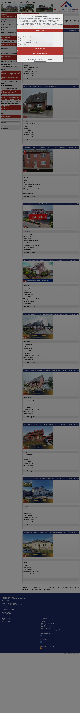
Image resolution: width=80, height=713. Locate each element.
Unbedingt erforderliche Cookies (29, 37)
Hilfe (44, 26)
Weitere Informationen (40, 61)
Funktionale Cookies (25, 39)
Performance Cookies (26, 41)
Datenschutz (41, 59)
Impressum (48, 59)
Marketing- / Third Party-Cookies (29, 43)
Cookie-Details (32, 59)
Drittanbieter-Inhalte (25, 45)
